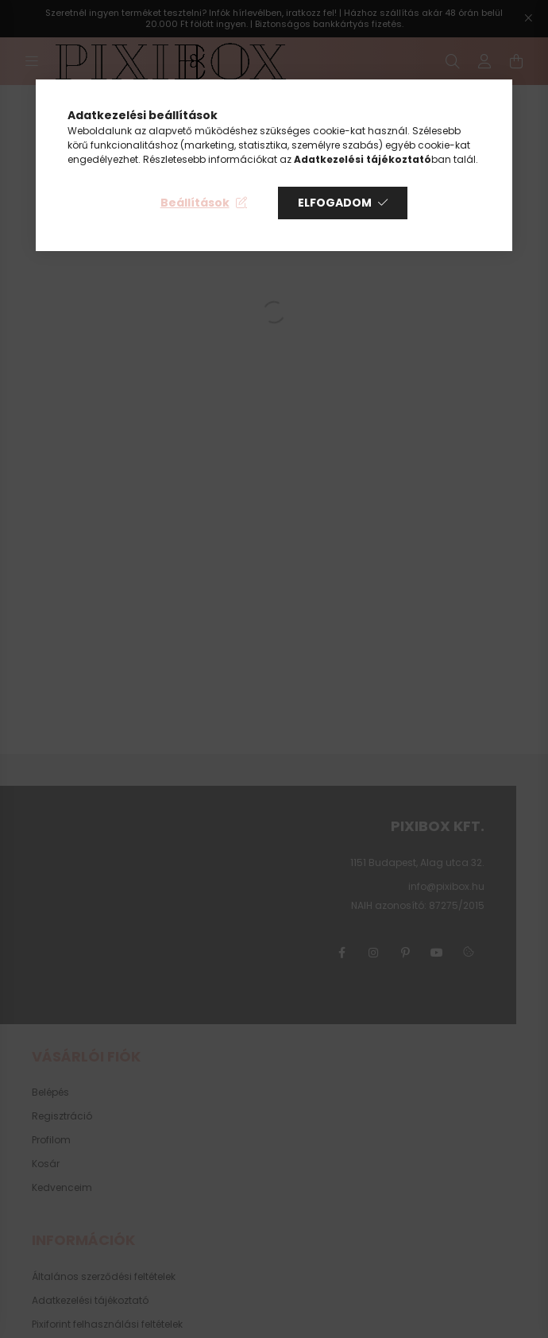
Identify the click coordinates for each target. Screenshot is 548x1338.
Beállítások (195, 203)
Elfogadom (335, 203)
